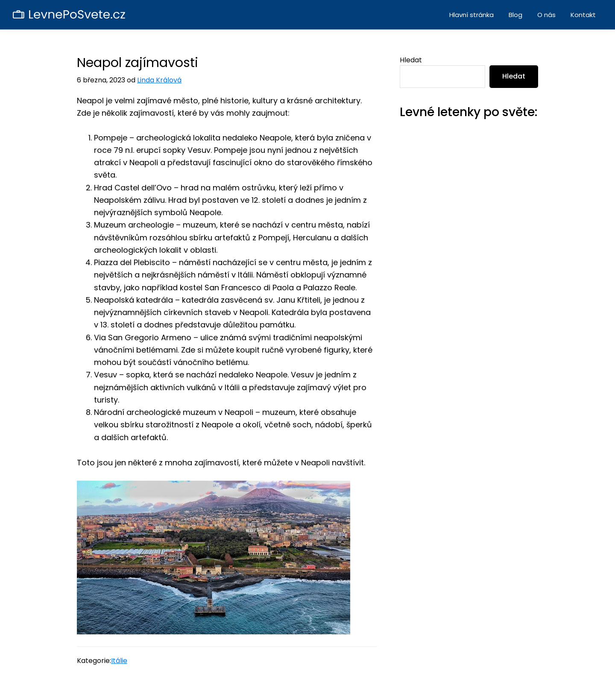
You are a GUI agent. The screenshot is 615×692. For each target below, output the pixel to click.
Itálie (119, 661)
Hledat (411, 60)
